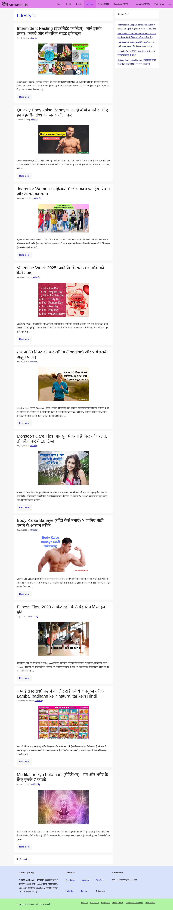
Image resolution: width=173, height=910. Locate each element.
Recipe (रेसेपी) (103, 4)
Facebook (70, 880)
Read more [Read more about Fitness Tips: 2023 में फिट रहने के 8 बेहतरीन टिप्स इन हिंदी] (24, 678)
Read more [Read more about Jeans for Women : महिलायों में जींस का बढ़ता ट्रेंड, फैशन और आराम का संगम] (24, 255)
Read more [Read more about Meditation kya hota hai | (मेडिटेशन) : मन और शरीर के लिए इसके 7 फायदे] (24, 847)
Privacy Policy (117, 903)
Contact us (94, 903)
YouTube (100, 880)
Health (68, 4)
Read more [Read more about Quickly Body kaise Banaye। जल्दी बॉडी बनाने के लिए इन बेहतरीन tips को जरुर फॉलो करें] (24, 176)
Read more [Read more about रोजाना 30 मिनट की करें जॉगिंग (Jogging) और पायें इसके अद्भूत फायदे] (24, 423)
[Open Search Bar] (169, 4)
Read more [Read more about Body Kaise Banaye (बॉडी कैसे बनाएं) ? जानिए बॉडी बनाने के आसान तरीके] (24, 594)
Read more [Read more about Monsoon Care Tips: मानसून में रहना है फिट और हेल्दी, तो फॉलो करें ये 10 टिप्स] (24, 507)
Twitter (84, 891)
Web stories (159, 4)
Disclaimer (105, 903)
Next (26, 859)
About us (84, 903)
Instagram (85, 880)
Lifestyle (90, 4)
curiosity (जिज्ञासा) (143, 4)
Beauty (79, 4)
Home (59, 4)
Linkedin (69, 891)
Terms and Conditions (134, 903)
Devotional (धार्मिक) (124, 4)
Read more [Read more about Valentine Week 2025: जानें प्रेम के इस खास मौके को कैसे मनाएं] (24, 339)
